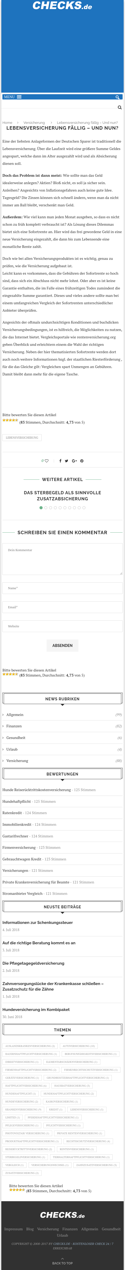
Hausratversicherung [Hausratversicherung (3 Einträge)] (72, 1085)
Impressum (13, 1228)
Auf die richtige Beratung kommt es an (38, 943)
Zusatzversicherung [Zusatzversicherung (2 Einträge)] (21, 1173)
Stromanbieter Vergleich (22, 893)
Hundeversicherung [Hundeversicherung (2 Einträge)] (21, 1101)
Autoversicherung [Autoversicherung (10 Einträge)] (79, 1046)
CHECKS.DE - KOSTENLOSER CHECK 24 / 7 (83, 1244)
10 (84, 507)
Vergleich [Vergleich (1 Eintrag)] (14, 1165)
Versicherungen (15, 870)
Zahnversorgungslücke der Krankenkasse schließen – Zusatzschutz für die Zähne (53, 986)
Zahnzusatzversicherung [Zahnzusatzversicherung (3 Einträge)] (96, 1165)
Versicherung (34, 123)
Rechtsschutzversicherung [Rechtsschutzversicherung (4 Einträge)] (88, 1141)
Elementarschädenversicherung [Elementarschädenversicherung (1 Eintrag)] (71, 1062)
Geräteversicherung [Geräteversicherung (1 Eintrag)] (22, 1078)
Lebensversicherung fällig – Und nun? (87, 123)
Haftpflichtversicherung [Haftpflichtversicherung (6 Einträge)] (25, 1085)
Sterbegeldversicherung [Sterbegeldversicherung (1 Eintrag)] (25, 1157)
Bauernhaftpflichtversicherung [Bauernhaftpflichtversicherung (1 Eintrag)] (31, 1054)
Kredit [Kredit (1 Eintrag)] (56, 1109)
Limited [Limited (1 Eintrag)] (12, 1117)
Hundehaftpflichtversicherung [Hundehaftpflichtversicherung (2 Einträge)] (69, 1093)
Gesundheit (64, 737)
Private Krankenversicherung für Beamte (35, 882)
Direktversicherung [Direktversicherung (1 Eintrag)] (21, 1062)
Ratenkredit (12, 812)
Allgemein (64, 714)
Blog (30, 1228)
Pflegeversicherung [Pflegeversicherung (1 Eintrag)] (21, 1125)
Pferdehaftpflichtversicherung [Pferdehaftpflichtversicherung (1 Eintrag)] (53, 1117)
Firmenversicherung (18, 847)
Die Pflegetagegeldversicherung (33, 963)
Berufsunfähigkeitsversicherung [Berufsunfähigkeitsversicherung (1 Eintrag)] (91, 1054)
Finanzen (64, 726)
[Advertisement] (63, 54)
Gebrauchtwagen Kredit (21, 858)
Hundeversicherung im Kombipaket (36, 1009)
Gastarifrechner (15, 835)
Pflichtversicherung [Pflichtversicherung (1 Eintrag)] (63, 1125)
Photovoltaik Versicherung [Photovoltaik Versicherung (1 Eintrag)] (27, 1133)
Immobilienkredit (16, 824)
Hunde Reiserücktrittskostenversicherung (36, 789)
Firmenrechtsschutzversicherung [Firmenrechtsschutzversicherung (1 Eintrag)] (91, 1070)
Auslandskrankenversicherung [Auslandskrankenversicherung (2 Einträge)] (30, 1046)
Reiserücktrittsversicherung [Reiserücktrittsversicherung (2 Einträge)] (28, 1149)
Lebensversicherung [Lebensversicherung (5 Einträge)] (86, 1109)
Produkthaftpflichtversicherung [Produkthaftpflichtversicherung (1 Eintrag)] (32, 1141)
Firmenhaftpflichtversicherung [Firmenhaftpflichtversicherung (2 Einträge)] (30, 1070)
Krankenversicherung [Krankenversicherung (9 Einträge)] (23, 1109)
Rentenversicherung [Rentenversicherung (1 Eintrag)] (77, 1149)
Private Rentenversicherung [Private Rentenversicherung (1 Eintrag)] (79, 1133)
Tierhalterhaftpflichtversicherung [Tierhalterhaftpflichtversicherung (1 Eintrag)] (81, 1157)
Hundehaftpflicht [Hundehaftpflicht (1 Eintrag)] (20, 1093)
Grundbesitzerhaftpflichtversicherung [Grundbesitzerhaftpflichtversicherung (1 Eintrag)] (78, 1078)
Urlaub (64, 749)
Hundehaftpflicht (16, 801)
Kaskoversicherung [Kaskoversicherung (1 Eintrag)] (62, 1101)
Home (7, 123)
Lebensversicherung (22, 437)
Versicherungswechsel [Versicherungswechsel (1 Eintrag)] (50, 1165)
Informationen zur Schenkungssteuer (37, 922)
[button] (9, 96)
